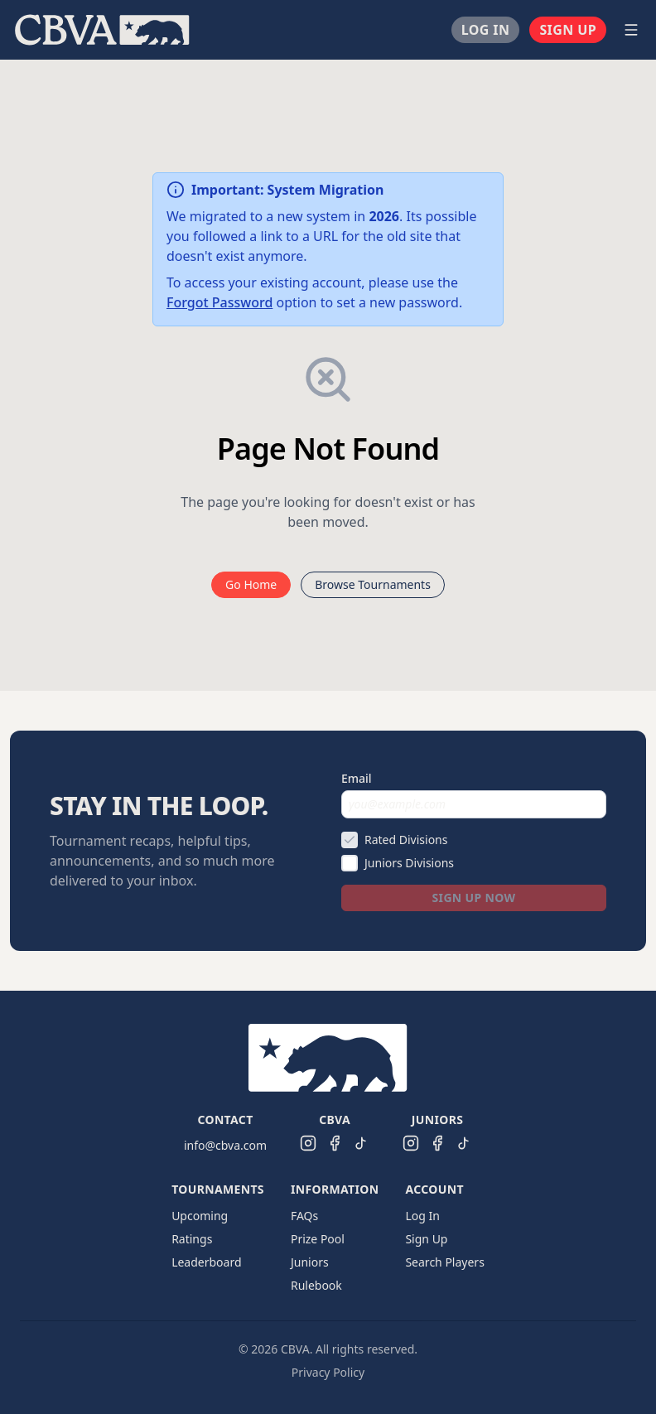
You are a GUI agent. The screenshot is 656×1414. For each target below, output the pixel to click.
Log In (485, 30)
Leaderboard (206, 1262)
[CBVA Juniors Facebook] (437, 1143)
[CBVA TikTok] (361, 1143)
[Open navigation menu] (631, 30)
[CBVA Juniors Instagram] (411, 1143)
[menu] (308, 30)
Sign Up (567, 30)
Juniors (310, 1262)
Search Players (444, 1262)
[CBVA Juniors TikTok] (464, 1143)
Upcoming (199, 1215)
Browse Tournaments (373, 584)
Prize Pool (318, 1239)
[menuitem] (102, 30)
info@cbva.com (225, 1145)
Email (356, 778)
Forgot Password (219, 302)
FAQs (304, 1215)
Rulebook (316, 1285)
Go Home (251, 584)
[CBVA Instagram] (308, 1143)
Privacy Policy (328, 1372)
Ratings (191, 1239)
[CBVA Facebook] (334, 1143)
